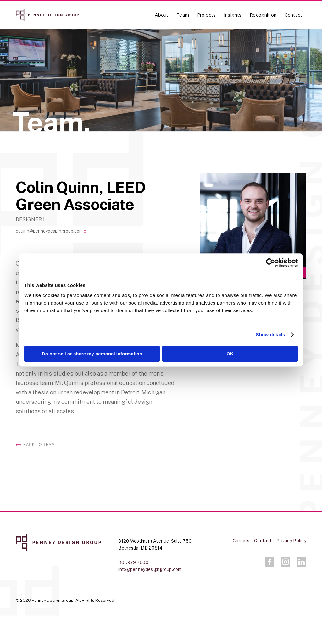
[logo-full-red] (47, 15)
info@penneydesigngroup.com (149, 569)
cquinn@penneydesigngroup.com (50, 230)
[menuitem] (162, 19)
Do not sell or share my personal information (92, 353)
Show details (270, 334)
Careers (241, 540)
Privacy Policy (291, 540)
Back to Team (39, 444)
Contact (263, 540)
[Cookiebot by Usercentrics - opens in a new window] (270, 262)
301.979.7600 (133, 562)
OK (230, 353)
